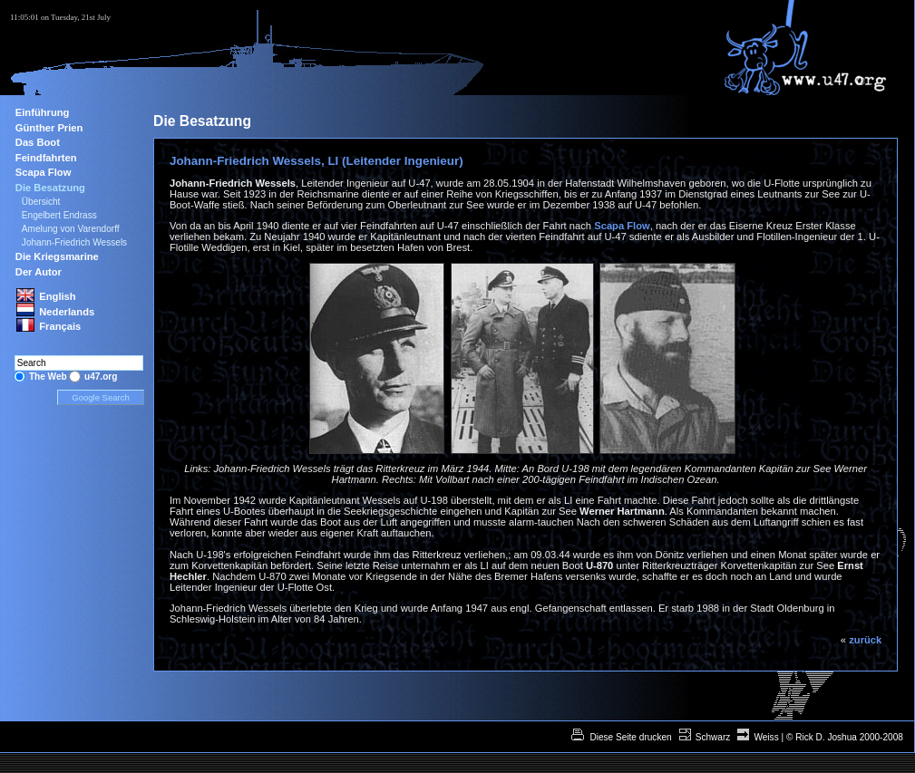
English (57, 296)
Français (60, 326)
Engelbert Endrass (59, 215)
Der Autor (38, 271)
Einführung (42, 112)
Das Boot (37, 142)
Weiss (766, 737)
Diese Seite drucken (630, 737)
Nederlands (66, 311)
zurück (865, 639)
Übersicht (41, 202)
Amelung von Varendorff (71, 229)
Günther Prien (49, 127)
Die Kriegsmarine (57, 256)
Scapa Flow (622, 225)
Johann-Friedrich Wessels (74, 242)
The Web (48, 377)
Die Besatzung (50, 187)
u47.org (100, 377)
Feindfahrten (46, 157)
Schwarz (713, 737)
